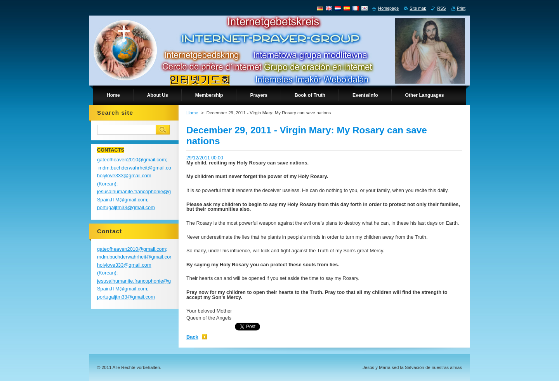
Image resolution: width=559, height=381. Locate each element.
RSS (441, 8)
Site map (418, 8)
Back (192, 337)
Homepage (388, 8)
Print (461, 8)
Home (192, 112)
